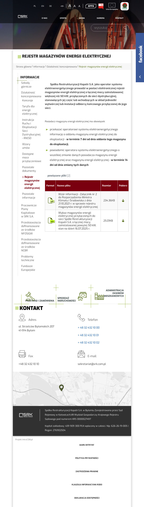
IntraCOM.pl (27, 439)
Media (82, 18)
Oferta (63, 18)
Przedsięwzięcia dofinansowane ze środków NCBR (29, 245)
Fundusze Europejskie (28, 267)
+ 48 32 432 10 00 (88, 327)
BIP (100, 6)
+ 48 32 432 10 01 (88, 335)
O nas (44, 18)
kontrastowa (60, 6)
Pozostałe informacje (28, 195)
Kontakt (119, 18)
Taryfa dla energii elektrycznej (29, 110)
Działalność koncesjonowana (62, 66)
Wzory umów (26, 146)
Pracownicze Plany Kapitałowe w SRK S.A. (29, 211)
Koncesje (27, 100)
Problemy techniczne (27, 258)
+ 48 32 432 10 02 (88, 342)
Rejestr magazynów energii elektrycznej (30, 182)
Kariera (101, 18)
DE (50, 6)
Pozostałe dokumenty (29, 169)
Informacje (39, 66)
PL (35, 6)
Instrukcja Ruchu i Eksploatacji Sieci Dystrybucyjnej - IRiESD (29, 129)
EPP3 (91, 6)
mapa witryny (86, 445)
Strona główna (24, 66)
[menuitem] (44, 18)
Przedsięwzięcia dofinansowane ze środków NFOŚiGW (29, 228)
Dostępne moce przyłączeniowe (29, 157)
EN (42, 6)
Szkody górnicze (26, 84)
